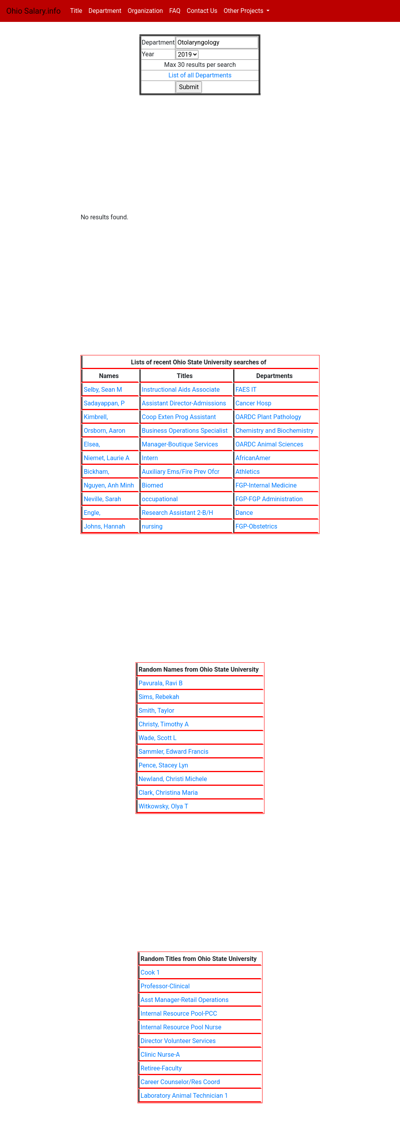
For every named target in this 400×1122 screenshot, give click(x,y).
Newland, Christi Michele (173, 779)
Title (77, 10)
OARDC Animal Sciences (270, 444)
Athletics (248, 471)
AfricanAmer (253, 458)
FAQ (174, 10)
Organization (145, 10)
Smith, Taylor (157, 710)
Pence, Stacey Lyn (163, 765)
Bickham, (96, 471)
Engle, (92, 512)
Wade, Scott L (158, 738)
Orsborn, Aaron (104, 430)
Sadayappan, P (104, 403)
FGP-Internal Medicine (266, 485)
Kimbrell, (96, 417)
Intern (150, 458)
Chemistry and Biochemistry (275, 430)
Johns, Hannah (104, 526)
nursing (152, 526)
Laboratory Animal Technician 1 (184, 1095)
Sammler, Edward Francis (174, 751)
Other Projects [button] (244, 10)
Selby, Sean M (103, 389)
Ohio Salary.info (33, 11)
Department (104, 10)
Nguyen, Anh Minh (109, 485)
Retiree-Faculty (161, 1068)
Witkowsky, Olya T (163, 806)
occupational (160, 499)
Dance (244, 512)
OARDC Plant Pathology (268, 417)
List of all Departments (200, 75)
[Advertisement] (199, 159)
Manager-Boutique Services (180, 444)
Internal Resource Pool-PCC (179, 1013)
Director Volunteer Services (178, 1041)
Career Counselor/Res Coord (180, 1082)
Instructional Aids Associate (181, 389)
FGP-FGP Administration (269, 499)
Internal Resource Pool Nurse (181, 1027)
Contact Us (202, 10)
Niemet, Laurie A (106, 458)
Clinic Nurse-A (160, 1054)
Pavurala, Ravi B (161, 683)
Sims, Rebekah (159, 697)
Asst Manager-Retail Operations (185, 1000)
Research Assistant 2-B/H (177, 512)
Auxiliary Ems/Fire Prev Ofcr (181, 471)
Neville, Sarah (102, 499)
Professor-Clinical (165, 986)
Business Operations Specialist (185, 430)
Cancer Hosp (253, 403)
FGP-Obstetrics (256, 526)
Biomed (152, 485)
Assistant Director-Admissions (184, 403)
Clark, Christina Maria (168, 792)
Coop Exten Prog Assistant (179, 417)
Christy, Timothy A (164, 724)
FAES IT (246, 389)
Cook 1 (150, 972)
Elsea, (92, 444)
